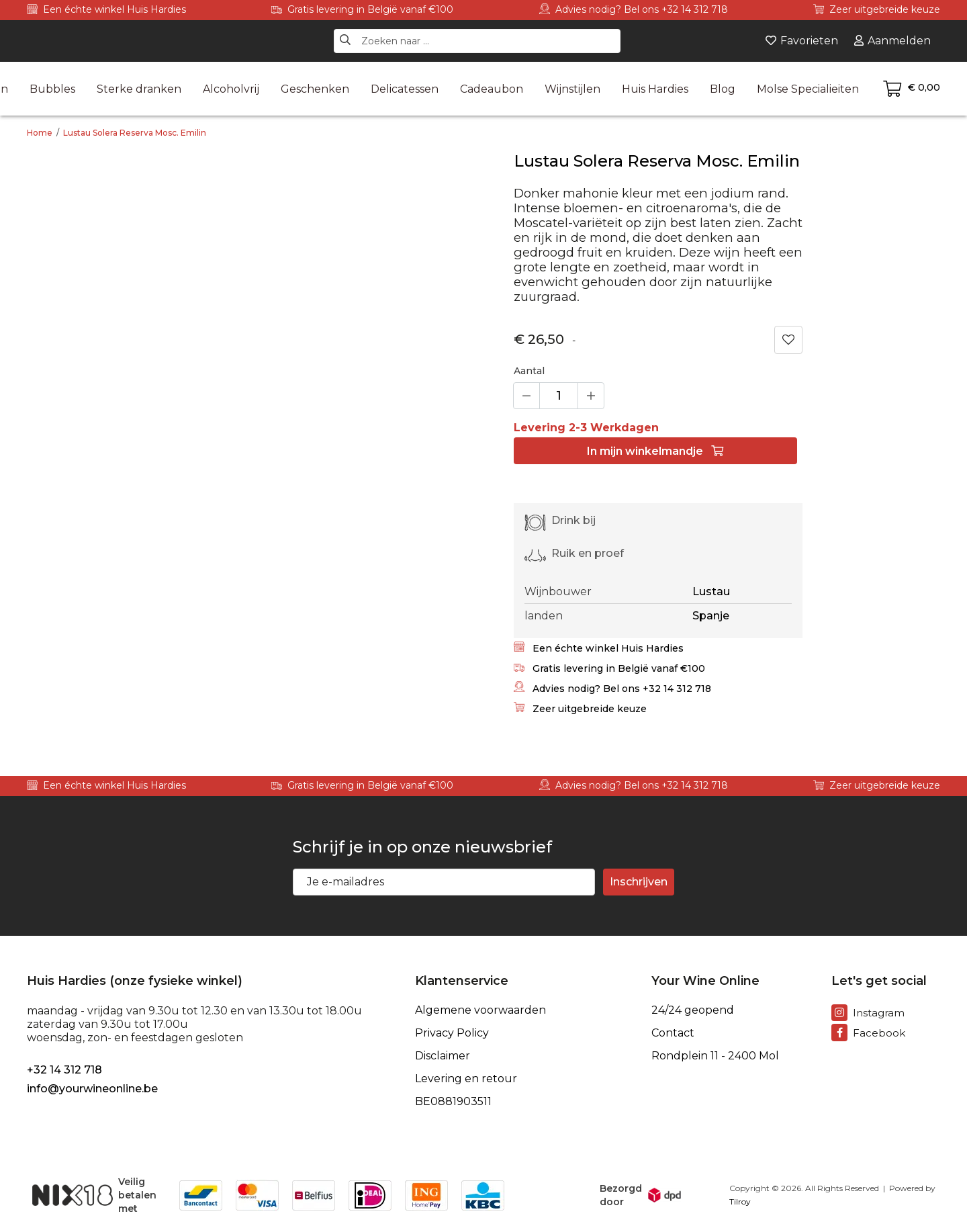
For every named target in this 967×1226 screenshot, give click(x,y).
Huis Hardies (655, 89)
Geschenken (315, 89)
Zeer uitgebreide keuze (876, 9)
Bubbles (52, 89)
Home (39, 133)
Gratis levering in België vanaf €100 (362, 9)
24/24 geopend (692, 1010)
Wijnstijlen (572, 89)
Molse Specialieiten (808, 89)
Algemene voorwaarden (480, 1010)
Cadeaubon (491, 89)
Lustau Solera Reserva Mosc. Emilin (134, 133)
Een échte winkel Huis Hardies (106, 9)
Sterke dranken (139, 89)
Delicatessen (405, 89)
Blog (722, 89)
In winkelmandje (655, 451)
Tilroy (740, 1201)
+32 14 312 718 (64, 1069)
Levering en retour (466, 1079)
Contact (672, 1033)
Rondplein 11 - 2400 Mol (715, 1056)
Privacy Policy (452, 1033)
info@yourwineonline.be (92, 1088)
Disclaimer (442, 1056)
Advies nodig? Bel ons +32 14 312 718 (633, 9)
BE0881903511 (453, 1102)
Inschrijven (638, 881)
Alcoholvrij (231, 89)
